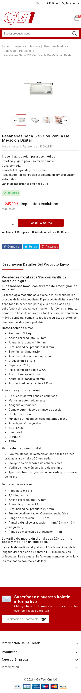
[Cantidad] (6, 223)
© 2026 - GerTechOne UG (40, 679)
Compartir (14, 246)
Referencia (30, 146)
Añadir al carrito (41, 222)
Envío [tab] (64, 264)
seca (15, 146)
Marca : (7, 146)
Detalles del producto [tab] (41, 264)
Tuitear (33, 246)
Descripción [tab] (12, 264)
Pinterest (52, 246)
